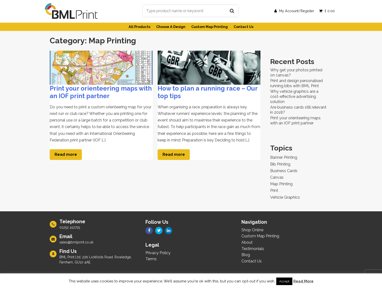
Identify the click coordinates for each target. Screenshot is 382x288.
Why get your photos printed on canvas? (296, 72)
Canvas (277, 177)
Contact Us (243, 27)
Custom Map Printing (209, 27)
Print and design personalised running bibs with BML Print (296, 83)
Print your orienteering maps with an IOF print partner (101, 92)
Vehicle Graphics (285, 197)
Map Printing (281, 184)
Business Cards (283, 170)
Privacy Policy (158, 253)
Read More (303, 281)
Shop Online (252, 230)
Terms (151, 259)
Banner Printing (283, 157)
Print (274, 190)
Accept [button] (284, 281)
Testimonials (252, 248)
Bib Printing (280, 164)
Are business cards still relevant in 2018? (298, 110)
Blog (245, 254)
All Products (139, 27)
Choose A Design (170, 27)
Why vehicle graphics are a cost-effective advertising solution (294, 96)
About (247, 242)
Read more (66, 154)
